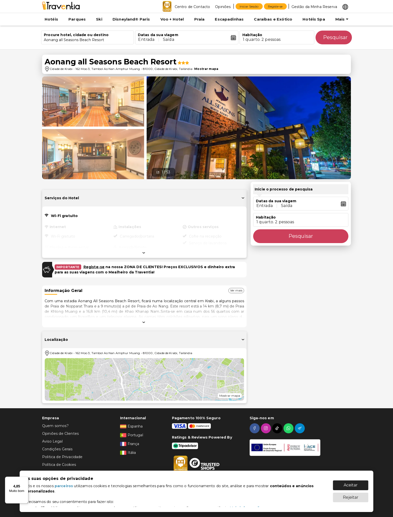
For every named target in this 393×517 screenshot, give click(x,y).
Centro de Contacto (192, 7)
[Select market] (345, 6)
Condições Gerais (57, 449)
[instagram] (266, 428)
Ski (99, 19)
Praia (199, 19)
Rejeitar (350, 497)
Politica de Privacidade (62, 457)
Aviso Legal (52, 441)
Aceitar (351, 485)
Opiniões (223, 7)
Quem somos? (55, 426)
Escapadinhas (229, 19)
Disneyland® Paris (131, 19)
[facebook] (255, 428)
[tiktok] (277, 428)
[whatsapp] (289, 428)
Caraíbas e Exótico (273, 19)
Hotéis (51, 19)
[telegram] (300, 428)
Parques (77, 19)
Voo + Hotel (172, 19)
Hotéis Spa (314, 19)
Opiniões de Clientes (60, 433)
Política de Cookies (59, 464)
